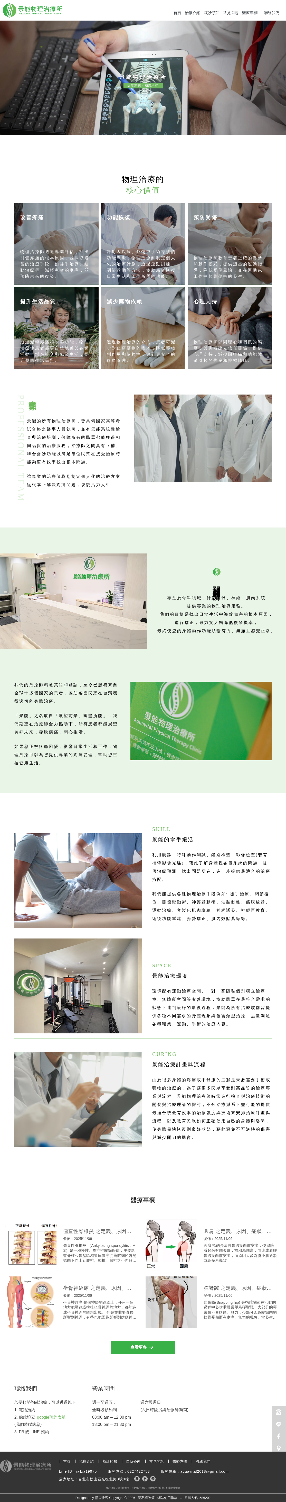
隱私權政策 (146, 1498)
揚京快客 (101, 1498)
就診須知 (212, 13)
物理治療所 (123, 1488)
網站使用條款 (167, 1498)
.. (181, 1498)
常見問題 (231, 13)
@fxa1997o (86, 1471)
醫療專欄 (250, 13)
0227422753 (138, 1471)
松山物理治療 (173, 1488)
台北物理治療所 (156, 1488)
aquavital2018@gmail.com (204, 1471)
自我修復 (133, 1461)
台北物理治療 (138, 1488)
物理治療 (110, 1488)
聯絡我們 (271, 13)
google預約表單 (51, 1417)
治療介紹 (192, 13)
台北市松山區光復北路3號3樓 (103, 1479)
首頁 (177, 13)
